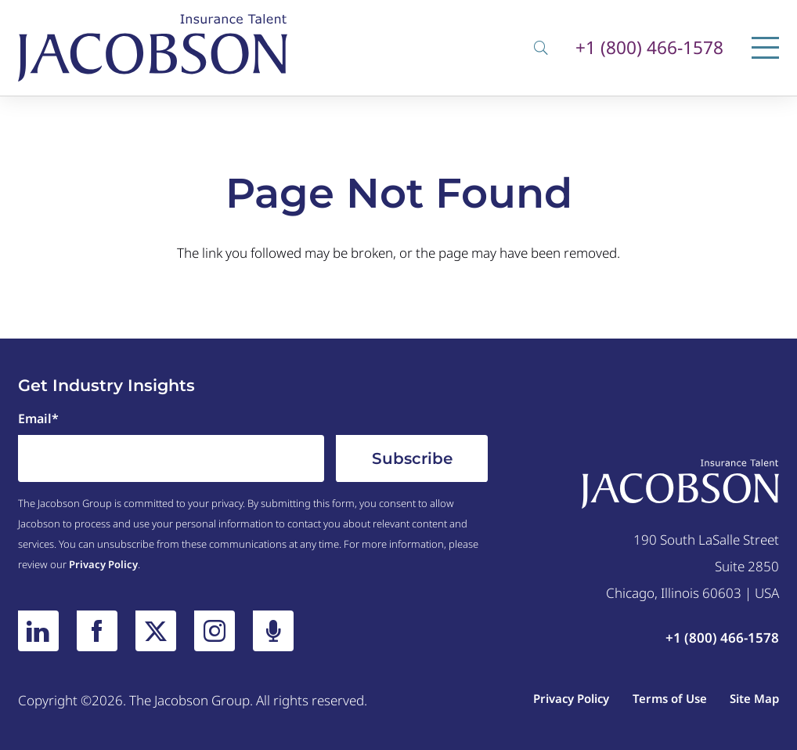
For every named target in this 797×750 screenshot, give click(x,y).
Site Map (754, 698)
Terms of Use (670, 698)
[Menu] (765, 48)
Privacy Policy (103, 564)
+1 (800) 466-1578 (649, 48)
